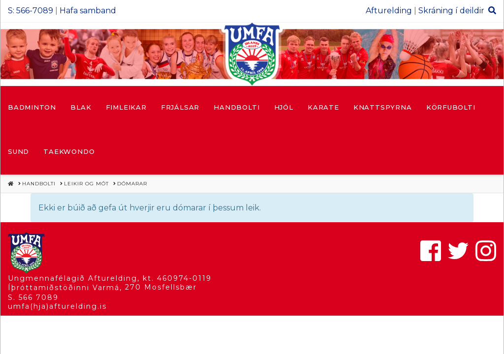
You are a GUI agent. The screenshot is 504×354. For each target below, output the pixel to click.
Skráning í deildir (451, 10)
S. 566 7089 (33, 297)
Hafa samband (88, 10)
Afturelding (389, 10)
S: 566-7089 (30, 10)
